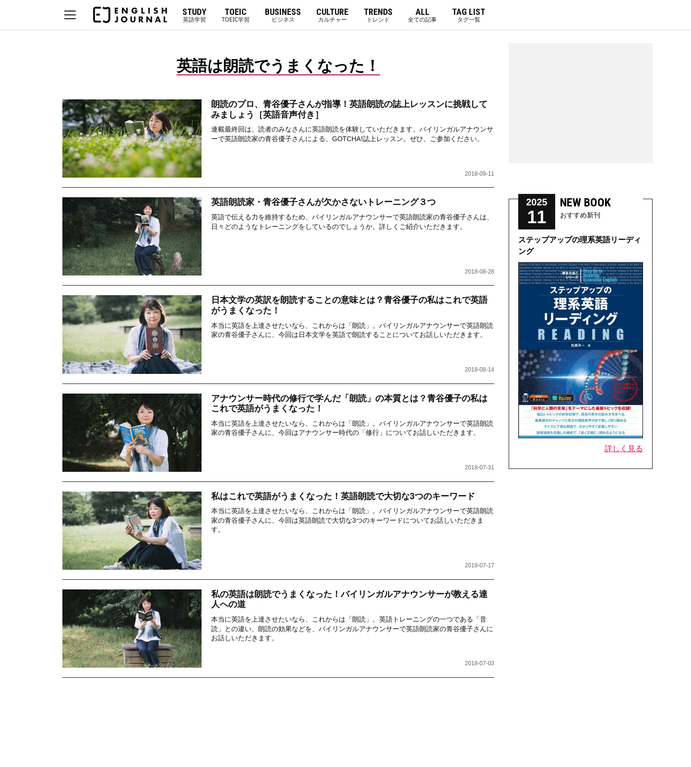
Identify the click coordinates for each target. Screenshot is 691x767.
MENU (70, 15)
